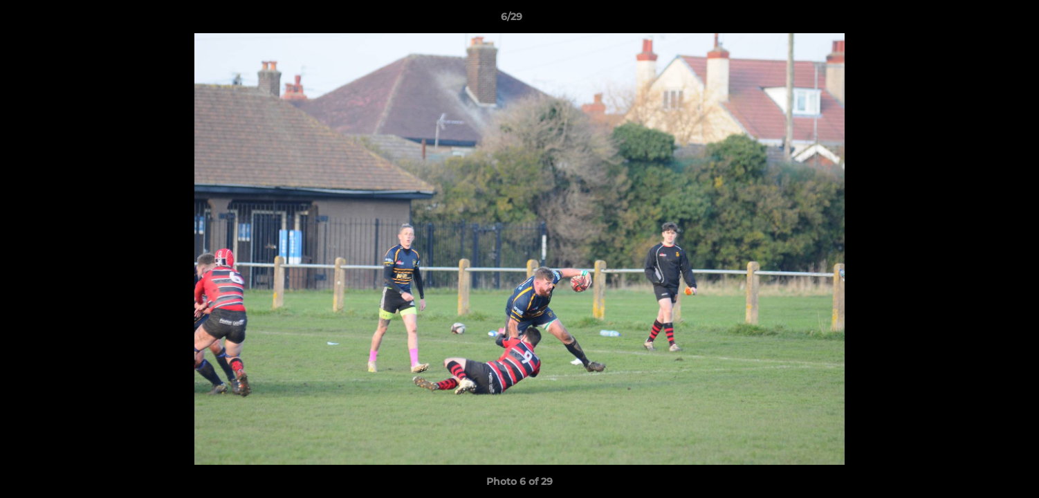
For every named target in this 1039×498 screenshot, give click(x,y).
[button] (981, 20)
